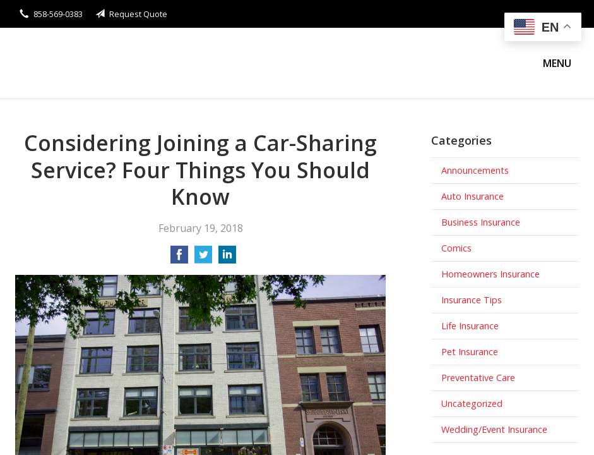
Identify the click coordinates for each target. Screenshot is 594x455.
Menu (557, 63)
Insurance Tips (471, 300)
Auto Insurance (472, 196)
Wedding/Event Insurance (494, 429)
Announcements (475, 170)
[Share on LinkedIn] (227, 258)
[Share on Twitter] (203, 258)
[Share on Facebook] (179, 258)
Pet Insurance (469, 352)
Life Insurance (470, 326)
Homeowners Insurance (490, 274)
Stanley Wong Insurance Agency (125, 63)
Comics (456, 248)
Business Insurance (480, 222)
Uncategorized (471, 403)
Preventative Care (478, 378)
